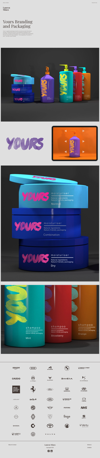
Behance (89, 444)
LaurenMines (6, 8)
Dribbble (89, 447)
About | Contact (6, 2)
